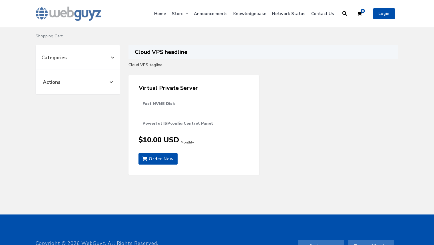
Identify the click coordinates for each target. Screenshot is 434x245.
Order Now (158, 159)
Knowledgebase (249, 14)
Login (384, 13)
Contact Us (322, 14)
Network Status (289, 14)
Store (178, 14)
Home (160, 14)
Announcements (211, 14)
